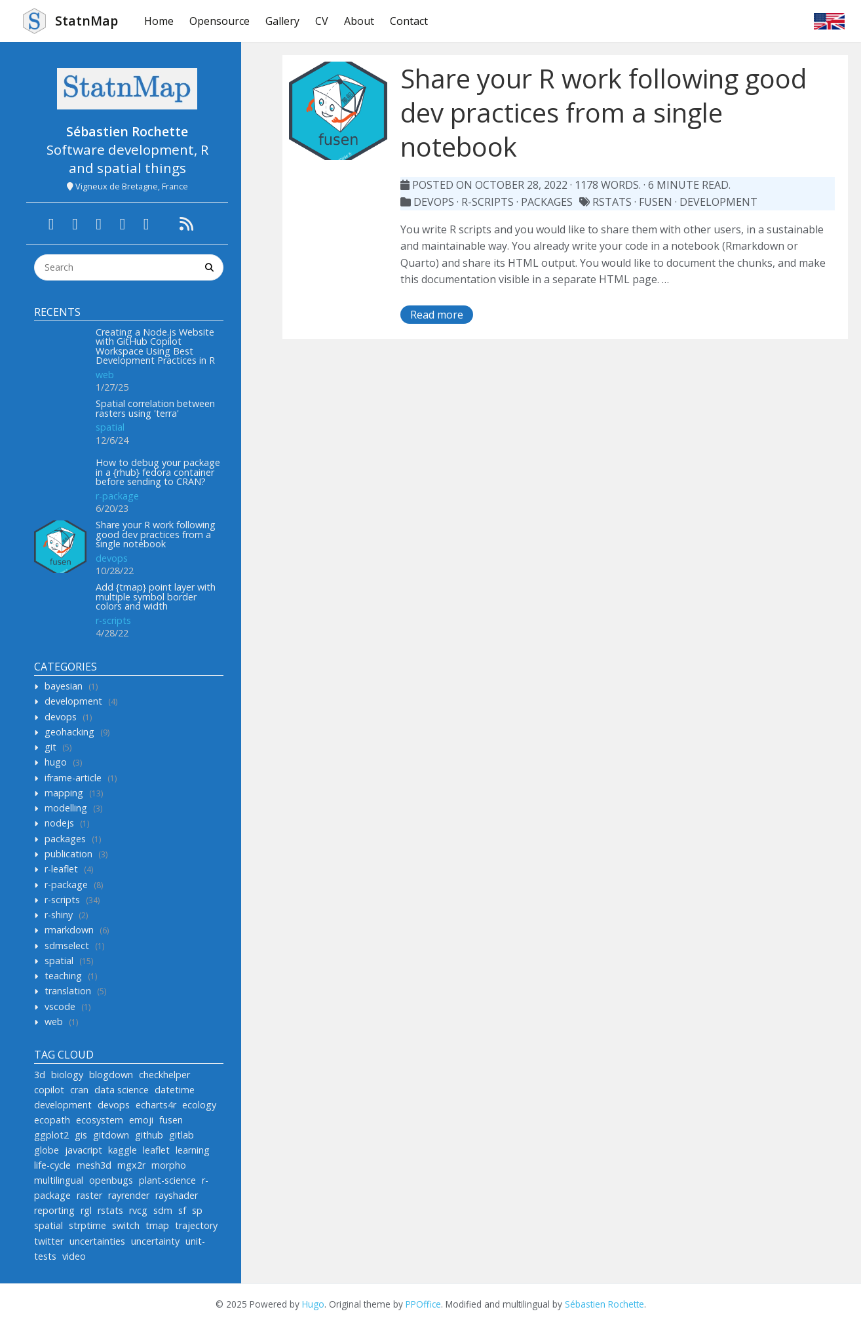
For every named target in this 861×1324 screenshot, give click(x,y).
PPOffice (423, 1304)
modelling (66, 808)
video (74, 1256)
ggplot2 (51, 1135)
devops (112, 558)
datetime (175, 1089)
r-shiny (58, 914)
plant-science (167, 1180)
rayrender (128, 1195)
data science (121, 1089)
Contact (409, 21)
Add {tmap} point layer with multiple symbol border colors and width (156, 596)
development (73, 701)
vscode (60, 1006)
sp (197, 1210)
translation (68, 990)
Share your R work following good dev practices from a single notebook (156, 534)
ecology (199, 1105)
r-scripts (113, 620)
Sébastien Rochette (604, 1304)
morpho (168, 1165)
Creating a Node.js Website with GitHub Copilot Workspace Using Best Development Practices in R (155, 346)
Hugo (313, 1304)
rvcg (138, 1210)
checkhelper (164, 1074)
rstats (110, 1210)
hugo (55, 762)
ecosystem (99, 1120)
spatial (110, 427)
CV (321, 21)
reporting (54, 1210)
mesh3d (94, 1165)
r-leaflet (61, 869)
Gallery (282, 21)
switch (126, 1225)
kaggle (122, 1150)
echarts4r (156, 1105)
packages (65, 838)
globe (46, 1150)
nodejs (59, 823)
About (359, 21)
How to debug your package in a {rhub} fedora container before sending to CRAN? (158, 472)
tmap (157, 1225)
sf (182, 1210)
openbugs (111, 1180)
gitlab (181, 1135)
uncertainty (155, 1241)
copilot (49, 1089)
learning (193, 1150)
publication (68, 853)
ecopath (52, 1120)
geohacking (69, 732)
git (50, 747)
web (105, 374)
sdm (162, 1210)
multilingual (58, 1180)
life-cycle (52, 1165)
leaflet (156, 1150)
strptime (87, 1225)
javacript (83, 1150)
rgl (86, 1210)
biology (67, 1074)
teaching (63, 975)
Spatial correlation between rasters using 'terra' (155, 408)
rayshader (176, 1195)
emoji (141, 1120)
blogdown (111, 1074)
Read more (436, 314)
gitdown (111, 1135)
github (149, 1135)
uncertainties (97, 1241)
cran (79, 1089)
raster (89, 1195)
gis (81, 1135)
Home (159, 21)
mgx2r (131, 1165)
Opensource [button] (219, 21)
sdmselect (67, 945)
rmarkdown (69, 930)
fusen (171, 1120)
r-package (117, 496)
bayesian (63, 686)
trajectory (196, 1225)
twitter (49, 1241)
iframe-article (73, 777)
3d (39, 1074)
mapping (64, 793)
